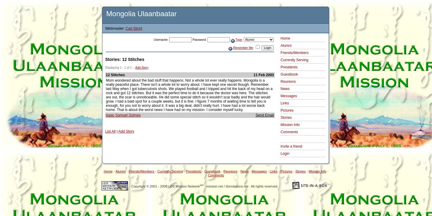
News (285, 89)
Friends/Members (295, 53)
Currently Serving (295, 60)
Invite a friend (291, 146)
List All (110, 131)
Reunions (288, 82)
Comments (289, 132)
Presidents (289, 67)
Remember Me (243, 48)
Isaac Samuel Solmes (123, 115)
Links (285, 103)
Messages (289, 96)
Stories (286, 118)
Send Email (264, 115)
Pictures (287, 110)
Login (285, 154)
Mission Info (290, 125)
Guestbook (289, 74)
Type (238, 39)
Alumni (286, 46)
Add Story (142, 67)
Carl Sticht (133, 28)
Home (285, 38)
